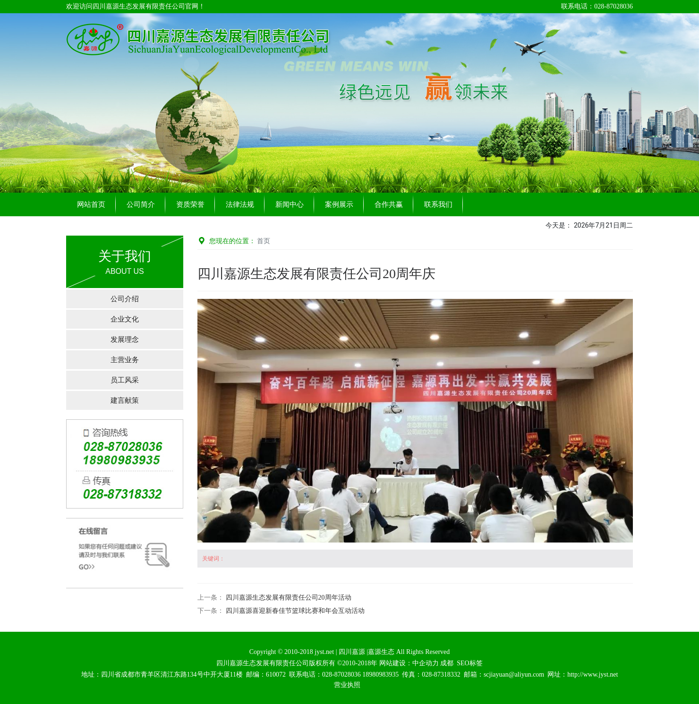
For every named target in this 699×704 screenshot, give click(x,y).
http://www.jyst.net (592, 674)
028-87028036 (341, 674)
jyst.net (323, 651)
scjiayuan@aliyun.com (514, 674)
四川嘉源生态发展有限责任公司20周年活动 (288, 597)
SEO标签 (469, 663)
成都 (446, 663)
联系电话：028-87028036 (597, 6)
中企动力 (425, 663)
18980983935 (380, 674)
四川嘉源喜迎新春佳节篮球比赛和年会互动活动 (295, 610)
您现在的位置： (233, 241)
